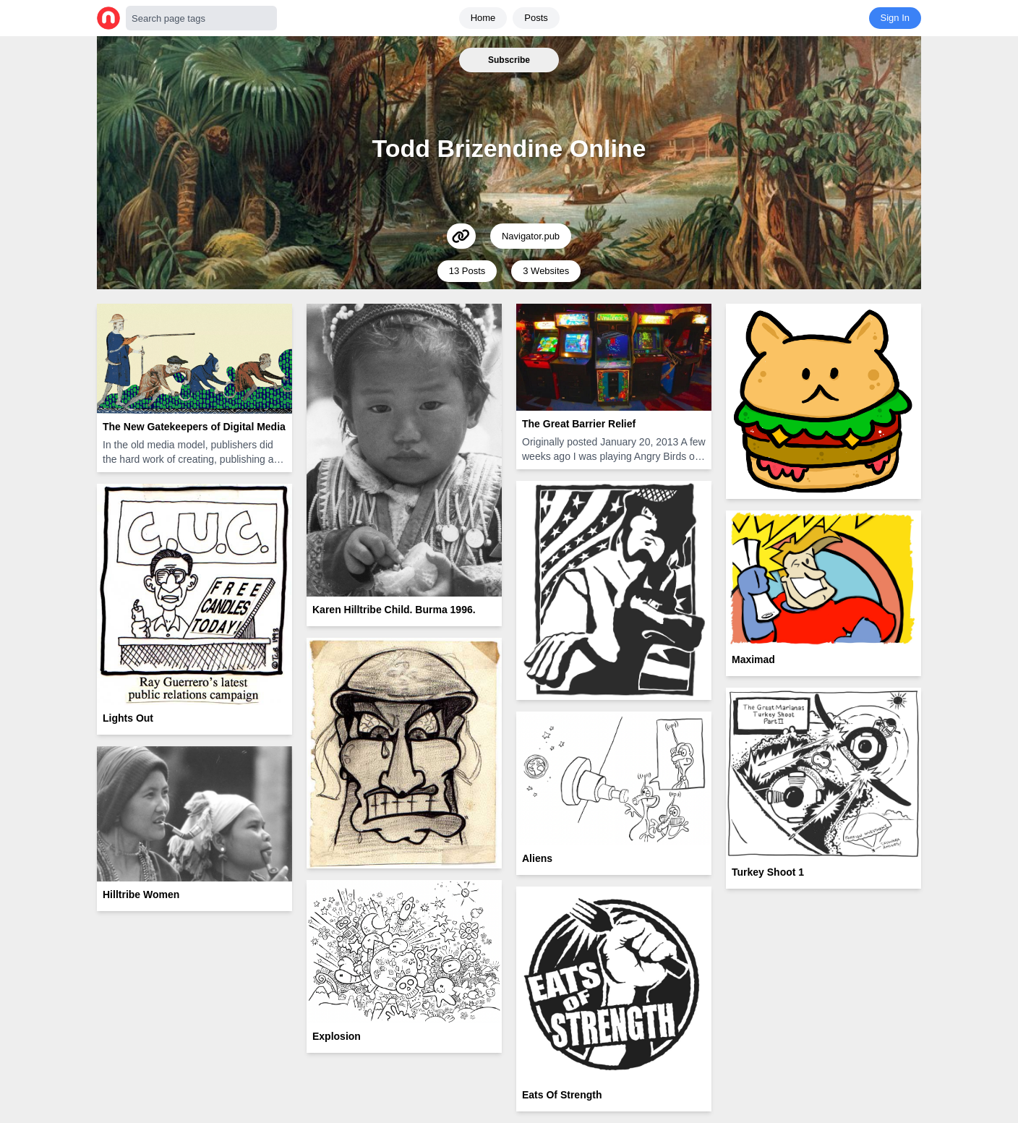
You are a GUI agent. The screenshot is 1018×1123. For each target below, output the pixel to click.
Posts (536, 17)
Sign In (895, 17)
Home (483, 17)
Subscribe (509, 60)
